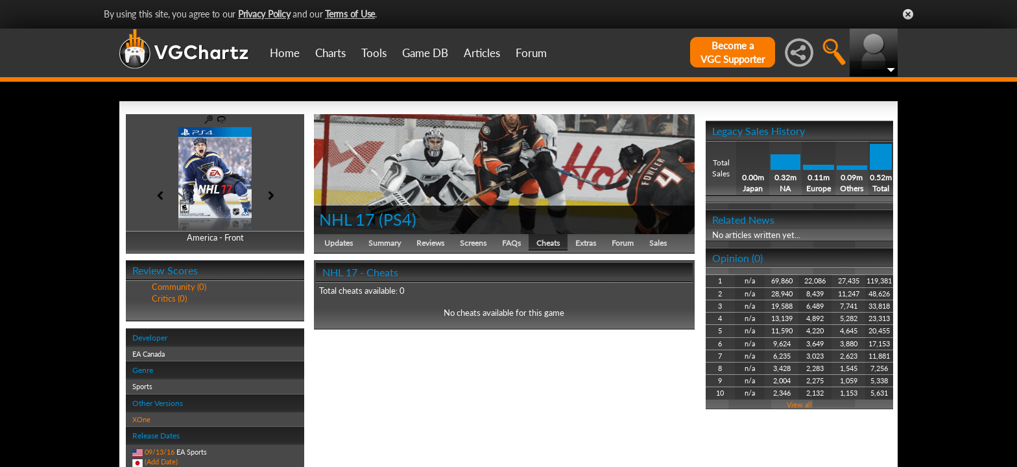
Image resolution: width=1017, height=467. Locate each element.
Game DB (425, 53)
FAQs (511, 243)
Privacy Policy (264, 13)
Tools (374, 53)
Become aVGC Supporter (732, 52)
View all (799, 404)
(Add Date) (161, 461)
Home (285, 53)
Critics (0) (169, 298)
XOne (141, 419)
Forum (531, 53)
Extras (585, 243)
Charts (330, 53)
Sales (658, 243)
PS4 (397, 219)
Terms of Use (350, 13)
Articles (482, 53)
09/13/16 (159, 452)
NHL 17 (347, 219)
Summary (384, 243)
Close (908, 14)
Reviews (430, 243)
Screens (473, 243)
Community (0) (179, 286)
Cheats (548, 243)
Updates (338, 243)
